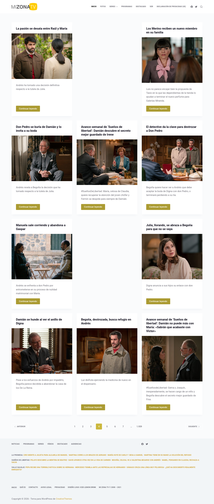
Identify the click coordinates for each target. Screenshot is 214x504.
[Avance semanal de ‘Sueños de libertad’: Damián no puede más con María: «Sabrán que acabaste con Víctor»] (172, 358)
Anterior (19, 426)
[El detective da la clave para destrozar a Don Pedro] (172, 158)
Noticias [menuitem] (16, 444)
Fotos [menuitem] (103, 6)
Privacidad (60, 487)
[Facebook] (192, 7)
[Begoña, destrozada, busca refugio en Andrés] (107, 351)
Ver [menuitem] (151, 6)
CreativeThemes (64, 498)
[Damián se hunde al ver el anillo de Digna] (42, 351)
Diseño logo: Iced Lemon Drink (82, 487)
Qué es (23, 487)
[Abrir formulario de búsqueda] (201, 7)
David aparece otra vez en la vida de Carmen (90, 460)
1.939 (139, 426)
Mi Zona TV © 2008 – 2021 (110, 487)
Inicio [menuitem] (93, 6)
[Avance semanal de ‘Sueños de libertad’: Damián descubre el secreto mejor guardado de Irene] (107, 162)
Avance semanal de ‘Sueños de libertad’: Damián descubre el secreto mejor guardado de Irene (106, 130)
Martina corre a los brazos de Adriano (87, 455)
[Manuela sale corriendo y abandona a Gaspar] (42, 256)
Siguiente (194, 426)
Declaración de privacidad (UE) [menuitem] (171, 6)
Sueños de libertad (20, 460)
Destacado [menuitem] (141, 6)
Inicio (14, 487)
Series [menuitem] (113, 6)
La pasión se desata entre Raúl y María (41, 28)
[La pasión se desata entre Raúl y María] (42, 56)
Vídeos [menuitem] (50, 444)
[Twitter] (196, 7)
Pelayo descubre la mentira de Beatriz (48, 460)
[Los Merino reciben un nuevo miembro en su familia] (172, 60)
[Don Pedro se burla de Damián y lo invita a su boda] (42, 158)
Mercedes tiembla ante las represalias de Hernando (100, 467)
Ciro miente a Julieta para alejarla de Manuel (45, 455)
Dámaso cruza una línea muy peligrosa (145, 467)
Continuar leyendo (28, 108)
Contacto (33, 487)
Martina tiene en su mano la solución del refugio (168, 455)
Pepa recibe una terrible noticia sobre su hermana (49, 467)
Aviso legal (46, 487)
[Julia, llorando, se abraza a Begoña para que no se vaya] (172, 256)
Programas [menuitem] (126, 6)
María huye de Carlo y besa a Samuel (125, 455)
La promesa (17, 455)
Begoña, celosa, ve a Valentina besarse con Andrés (136, 460)
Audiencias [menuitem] (76, 444)
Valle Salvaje (18, 467)
